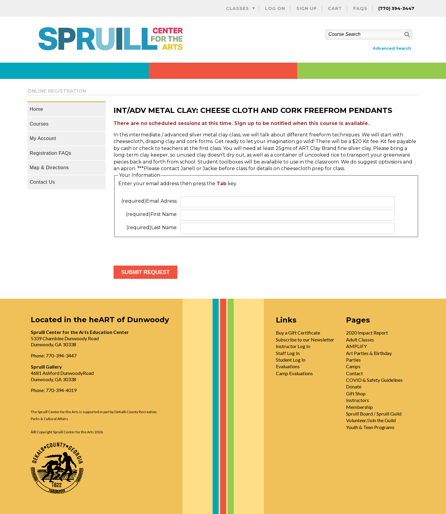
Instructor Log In (293, 346)
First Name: (151, 214)
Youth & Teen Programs (370, 427)
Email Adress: (149, 201)
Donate (353, 386)
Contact (354, 373)
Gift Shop (356, 393)
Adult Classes (360, 339)
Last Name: (151, 227)
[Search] (406, 34)
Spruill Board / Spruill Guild (373, 413)
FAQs (360, 8)
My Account (43, 138)
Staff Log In (288, 353)
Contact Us (42, 182)
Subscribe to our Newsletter (305, 339)
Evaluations (288, 366)
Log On (275, 8)
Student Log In (290, 360)
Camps (353, 366)
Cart (335, 8)
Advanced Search (392, 48)
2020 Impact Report (367, 332)
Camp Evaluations (294, 373)
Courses (39, 123)
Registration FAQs (50, 153)
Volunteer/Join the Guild (371, 420)
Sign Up (306, 8)
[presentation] (159, 249)
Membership (359, 407)
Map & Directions (49, 167)
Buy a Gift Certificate (298, 332)
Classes (237, 8)
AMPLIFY (356, 346)
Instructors (357, 400)
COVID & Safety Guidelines (374, 380)
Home (36, 109)
